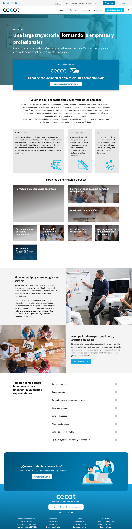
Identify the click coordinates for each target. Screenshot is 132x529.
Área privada (79, 521)
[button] (63, 10)
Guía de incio (105, 518)
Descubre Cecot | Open (106, 521)
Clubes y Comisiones (105, 524)
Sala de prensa (53, 521)
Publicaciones (53, 524)
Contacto (74, 3)
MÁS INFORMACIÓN (81, 362)
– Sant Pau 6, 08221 (26, 524)
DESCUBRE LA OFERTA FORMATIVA (66, 84)
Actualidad (53, 518)
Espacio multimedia (85, 3)
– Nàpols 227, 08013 (26, 527)
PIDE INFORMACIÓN (42, 477)
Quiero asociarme (79, 527)
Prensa (66, 3)
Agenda (97, 3)
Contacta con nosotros (26, 518)
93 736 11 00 (28, 521)
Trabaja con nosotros (79, 524)
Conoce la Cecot (105, 527)
